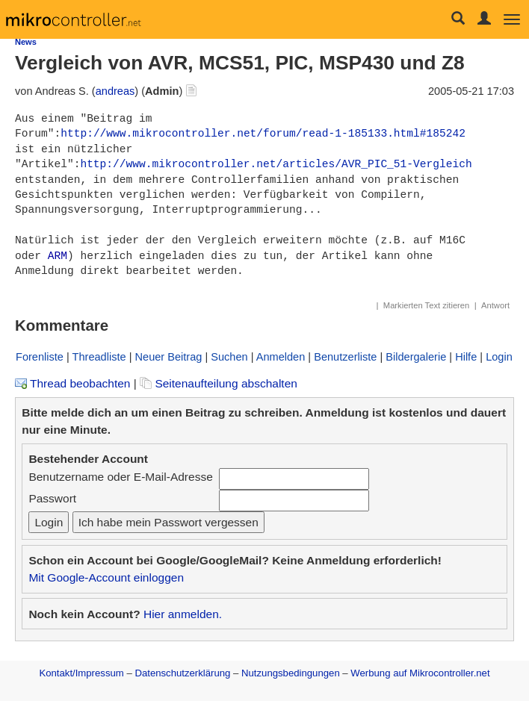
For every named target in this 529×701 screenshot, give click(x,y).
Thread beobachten (72, 383)
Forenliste (40, 357)
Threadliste (99, 357)
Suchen (229, 357)
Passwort (52, 498)
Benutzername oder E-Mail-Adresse (120, 476)
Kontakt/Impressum (81, 673)
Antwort (495, 305)
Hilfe (466, 357)
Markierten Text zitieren (426, 305)
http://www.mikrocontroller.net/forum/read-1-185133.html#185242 (263, 133)
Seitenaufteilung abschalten (218, 383)
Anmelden (281, 357)
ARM (57, 256)
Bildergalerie (416, 357)
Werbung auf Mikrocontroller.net (419, 673)
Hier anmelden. (182, 614)
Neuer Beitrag (168, 357)
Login (499, 357)
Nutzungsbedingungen (290, 673)
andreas (115, 91)
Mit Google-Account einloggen (106, 577)
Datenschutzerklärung (182, 673)
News (26, 41)
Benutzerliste (345, 357)
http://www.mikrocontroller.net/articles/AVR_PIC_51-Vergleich (275, 164)
